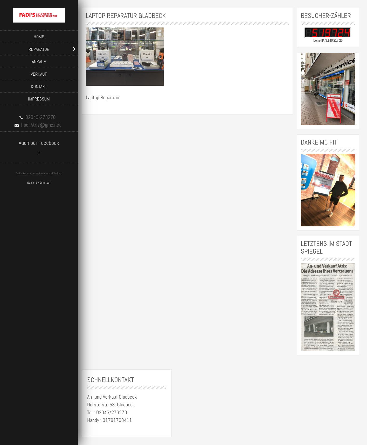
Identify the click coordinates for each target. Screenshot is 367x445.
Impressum (39, 99)
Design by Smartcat (39, 183)
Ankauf (39, 61)
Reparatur (39, 49)
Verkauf (39, 74)
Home (39, 37)
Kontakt (39, 86)
